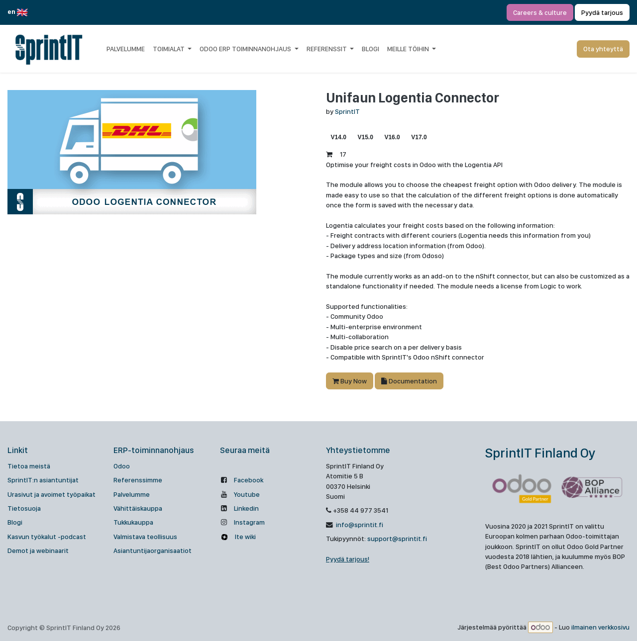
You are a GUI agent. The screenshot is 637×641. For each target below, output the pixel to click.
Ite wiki (244, 537)
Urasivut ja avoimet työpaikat (51, 494)
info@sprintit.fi (358, 525)
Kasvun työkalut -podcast (46, 537)
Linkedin (246, 508)
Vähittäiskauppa (137, 508)
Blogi (14, 522)
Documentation (409, 381)
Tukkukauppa (133, 522)
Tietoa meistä (28, 466)
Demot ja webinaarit (38, 550)
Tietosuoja (24, 508)
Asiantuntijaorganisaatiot (152, 550)
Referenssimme (137, 480)
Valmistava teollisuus (145, 537)
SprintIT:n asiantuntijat (43, 480)
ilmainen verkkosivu (600, 628)
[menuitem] (126, 49)
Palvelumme (131, 494)
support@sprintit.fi (397, 539)
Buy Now (349, 381)
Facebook (248, 480)
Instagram (249, 522)
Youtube (247, 494)
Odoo (121, 466)
